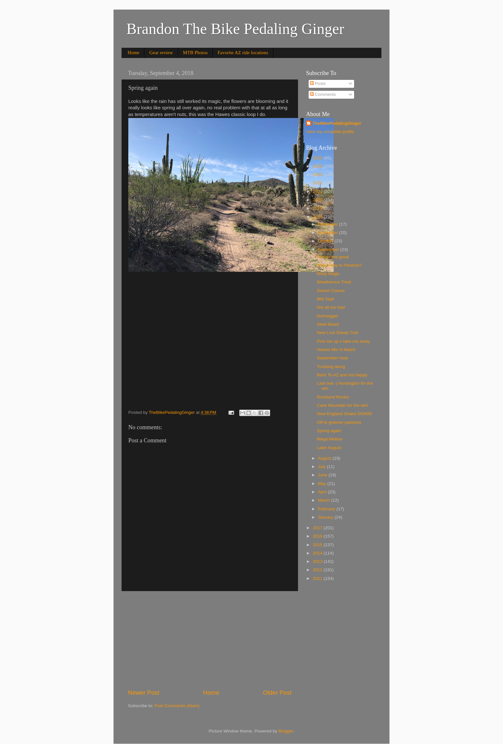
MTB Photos (195, 52)
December (328, 224)
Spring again (329, 430)
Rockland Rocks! (333, 397)
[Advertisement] (210, 640)
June (323, 474)
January (326, 517)
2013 (318, 561)
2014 (318, 553)
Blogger (285, 731)
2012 (318, 569)
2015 (318, 544)
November (328, 232)
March (324, 500)
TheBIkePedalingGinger (336, 123)
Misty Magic (328, 273)
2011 (318, 578)
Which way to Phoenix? (339, 265)
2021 (318, 191)
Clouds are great (333, 257)
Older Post (277, 692)
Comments (323, 94)
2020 (318, 199)
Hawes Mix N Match (336, 349)
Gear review (161, 52)
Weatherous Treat (334, 282)
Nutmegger (327, 315)
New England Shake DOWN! (344, 413)
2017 (318, 527)
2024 (318, 166)
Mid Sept (325, 299)
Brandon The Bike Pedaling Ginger (235, 28)
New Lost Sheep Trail (337, 332)
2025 (318, 157)
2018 (318, 216)
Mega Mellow (330, 439)
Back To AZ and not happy (342, 374)
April (323, 491)
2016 (318, 536)
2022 (318, 182)
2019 (318, 208)
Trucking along (331, 366)
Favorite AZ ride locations (242, 52)
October (326, 240)
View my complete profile (330, 131)
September (329, 249)
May (322, 483)
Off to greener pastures (339, 422)
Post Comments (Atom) (177, 705)
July (322, 466)
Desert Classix (331, 290)
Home (134, 52)
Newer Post (143, 692)
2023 (318, 174)
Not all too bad (331, 307)
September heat (332, 357)
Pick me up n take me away (343, 341)
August (325, 458)
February (327, 508)
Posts (318, 83)
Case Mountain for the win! (343, 405)
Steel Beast (328, 324)
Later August (329, 447)
